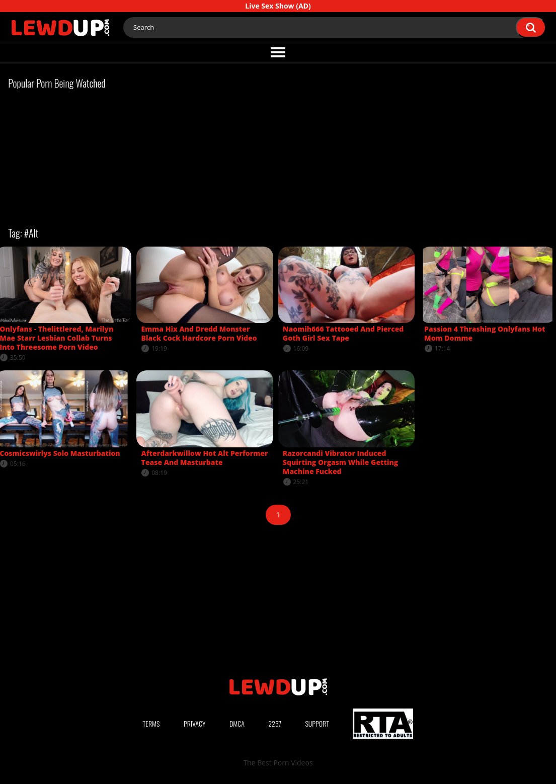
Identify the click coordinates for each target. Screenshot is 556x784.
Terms (151, 723)
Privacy (195, 723)
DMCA (237, 723)
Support (317, 723)
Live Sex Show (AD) (277, 6)
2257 (274, 723)
